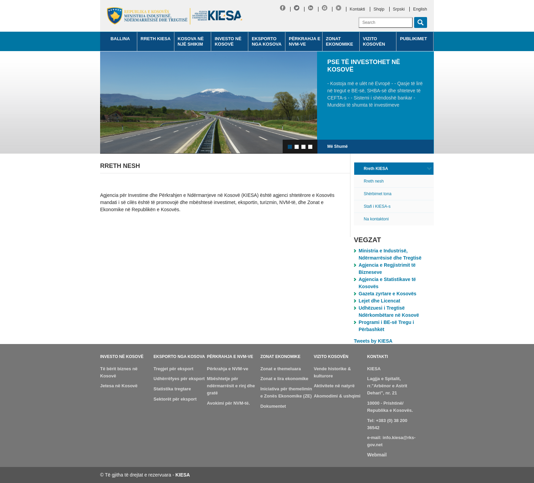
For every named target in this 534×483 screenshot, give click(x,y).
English (420, 9)
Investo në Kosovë (228, 41)
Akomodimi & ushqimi (337, 396)
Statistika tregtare (172, 388)
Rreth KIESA (156, 38)
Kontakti (357, 9)
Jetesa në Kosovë (119, 385)
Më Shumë (337, 146)
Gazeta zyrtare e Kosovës (388, 293)
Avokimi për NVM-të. (228, 403)
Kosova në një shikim (191, 41)
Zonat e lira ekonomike (284, 378)
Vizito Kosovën (374, 41)
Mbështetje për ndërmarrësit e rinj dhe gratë (231, 385)
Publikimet (413, 38)
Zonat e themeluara (280, 368)
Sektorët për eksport (175, 399)
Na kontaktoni (376, 219)
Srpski (399, 9)
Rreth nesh (374, 181)
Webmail (377, 454)
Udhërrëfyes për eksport (179, 378)
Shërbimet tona (377, 193)
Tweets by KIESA (373, 341)
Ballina (120, 38)
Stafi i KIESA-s (377, 206)
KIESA (374, 368)
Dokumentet (273, 406)
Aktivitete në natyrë (334, 385)
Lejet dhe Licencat (379, 300)
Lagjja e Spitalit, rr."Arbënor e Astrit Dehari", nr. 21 (387, 385)
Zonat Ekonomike (339, 41)
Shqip (379, 9)
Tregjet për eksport (173, 368)
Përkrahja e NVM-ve (304, 41)
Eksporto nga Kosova (266, 41)
